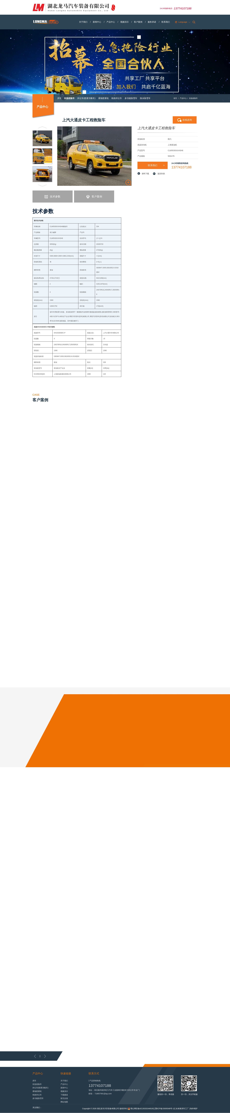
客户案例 (138, 22)
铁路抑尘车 (116, 98)
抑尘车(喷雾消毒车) (86, 98)
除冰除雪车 (145, 98)
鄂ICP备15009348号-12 (165, 1109)
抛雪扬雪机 (62, 107)
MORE (172, 1054)
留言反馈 (64, 1098)
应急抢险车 (69, 98)
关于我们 (83, 22)
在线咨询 (184, 120)
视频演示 (124, 22)
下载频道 (64, 1095)
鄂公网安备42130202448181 (142, 1109)
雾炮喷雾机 (103, 98)
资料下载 (145, 174)
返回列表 (161, 174)
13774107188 (182, 167)
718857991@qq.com (103, 1094)
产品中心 (111, 22)
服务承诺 (152, 22)
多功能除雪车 (131, 98)
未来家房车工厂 (182, 1109)
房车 (59, 98)
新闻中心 (97, 22)
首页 (175, 98)
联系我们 (166, 22)
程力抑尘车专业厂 (132, 1090)
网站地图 (64, 1102)
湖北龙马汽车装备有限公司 (108, 1109)
